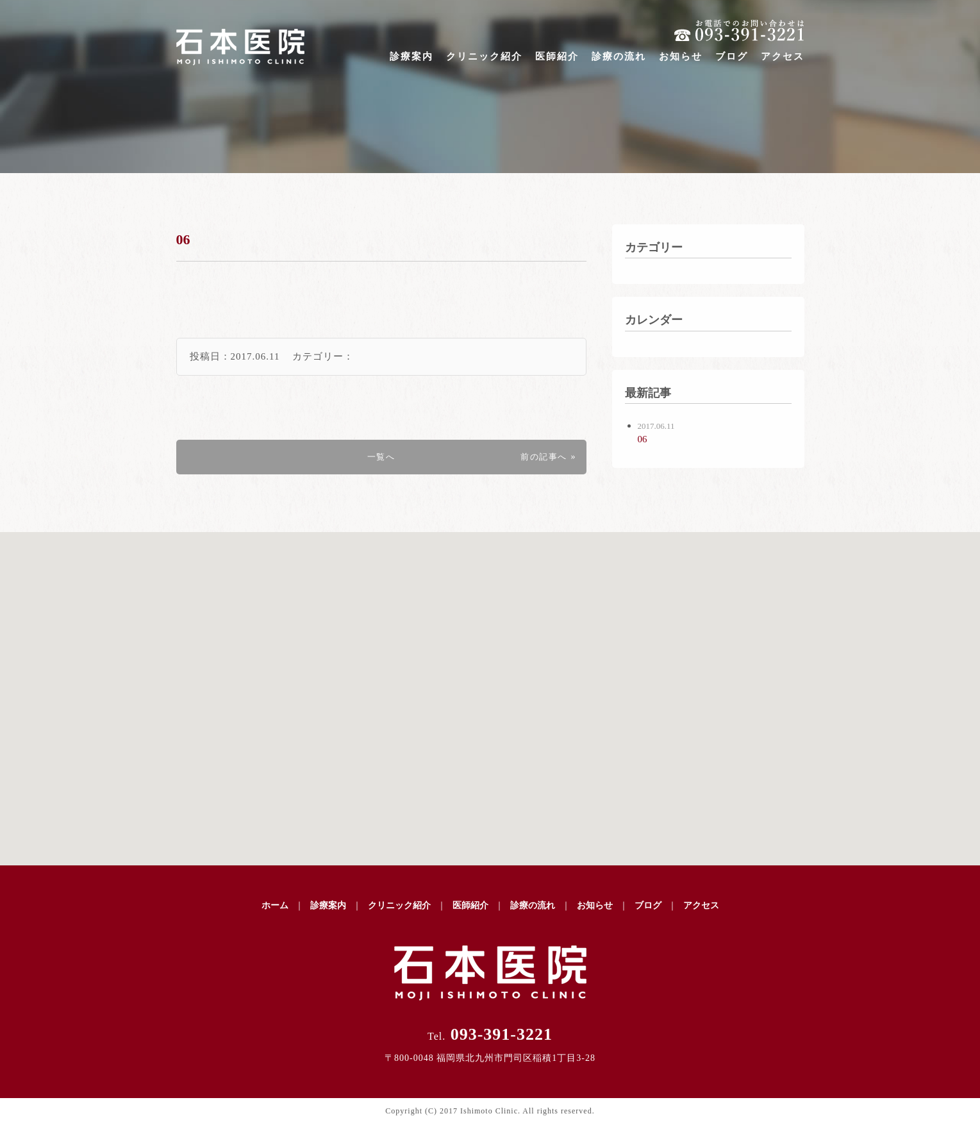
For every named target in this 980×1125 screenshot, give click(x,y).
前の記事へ (541, 457)
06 (184, 238)
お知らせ (680, 56)
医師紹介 (557, 56)
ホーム (275, 905)
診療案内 (411, 56)
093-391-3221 (490, 1034)
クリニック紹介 (484, 56)
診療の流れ (619, 56)
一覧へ (381, 457)
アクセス (782, 56)
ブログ (731, 56)
